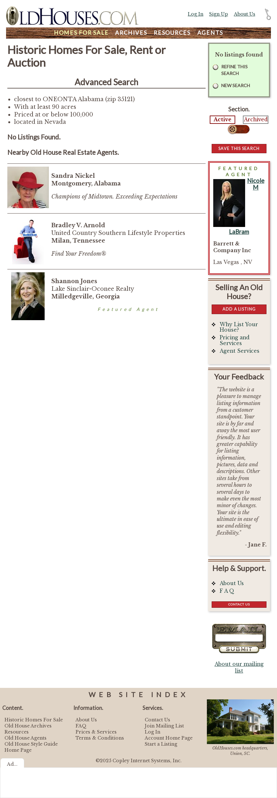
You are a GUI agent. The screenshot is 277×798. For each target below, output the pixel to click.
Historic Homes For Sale (33, 720)
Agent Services (239, 351)
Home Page (18, 750)
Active (222, 120)
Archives (131, 32)
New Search (235, 85)
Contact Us (239, 604)
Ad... (12, 764)
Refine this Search (234, 70)
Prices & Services (96, 732)
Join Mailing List (164, 726)
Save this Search (238, 148)
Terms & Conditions (100, 738)
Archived (256, 120)
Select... (239, 129)
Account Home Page (169, 738)
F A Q (227, 591)
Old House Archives (28, 726)
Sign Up (218, 14)
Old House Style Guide (31, 744)
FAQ (81, 726)
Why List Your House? (239, 327)
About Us (244, 14)
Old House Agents (25, 738)
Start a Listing (161, 744)
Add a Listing (239, 309)
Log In (195, 14)
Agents (210, 32)
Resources (172, 32)
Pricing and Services (235, 340)
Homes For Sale (81, 32)
